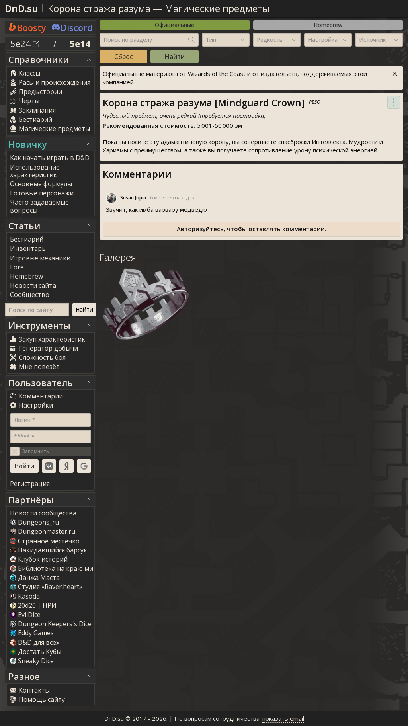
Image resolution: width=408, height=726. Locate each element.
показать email (283, 718)
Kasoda (25, 596)
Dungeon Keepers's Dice (51, 623)
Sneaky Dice (32, 660)
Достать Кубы (35, 651)
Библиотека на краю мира (55, 568)
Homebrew (328, 25)
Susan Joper (133, 197)
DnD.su (21, 8)
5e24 (24, 43)
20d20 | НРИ (33, 605)
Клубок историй (39, 559)
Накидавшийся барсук (48, 550)
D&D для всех (34, 642)
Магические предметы (217, 8)
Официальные (174, 25)
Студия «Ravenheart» (46, 586)
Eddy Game (32, 632)
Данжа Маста (35, 577)
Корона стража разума (99, 8)
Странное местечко (45, 541)
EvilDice (25, 614)
